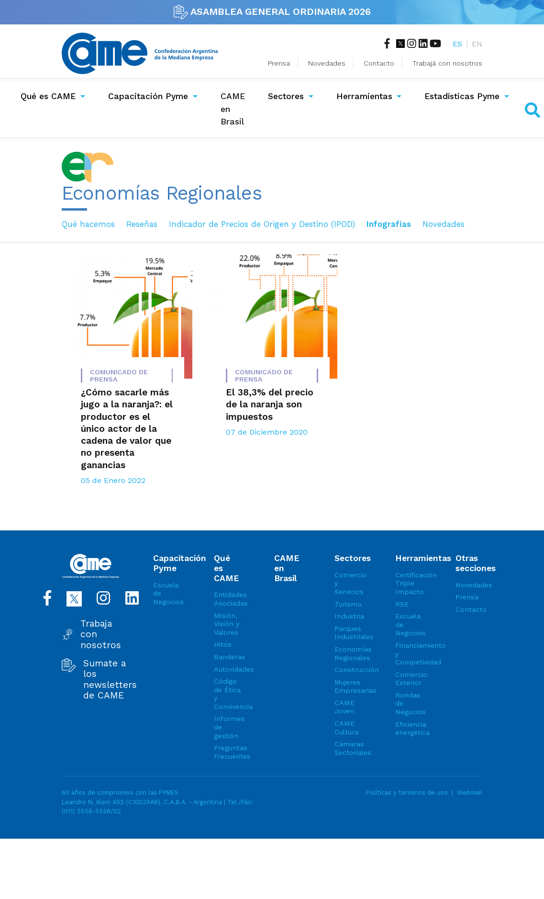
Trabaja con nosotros (100, 634)
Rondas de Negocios (408, 703)
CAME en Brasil (235, 108)
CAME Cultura (346, 727)
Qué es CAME (48, 96)
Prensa (279, 63)
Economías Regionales (347, 653)
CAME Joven (344, 707)
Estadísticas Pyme (462, 96)
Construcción (347, 670)
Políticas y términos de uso (407, 792)
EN (477, 43)
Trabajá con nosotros (447, 63)
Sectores (286, 96)
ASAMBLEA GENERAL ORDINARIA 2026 (272, 11)
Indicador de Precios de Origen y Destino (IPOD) (262, 224)
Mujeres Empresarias (347, 686)
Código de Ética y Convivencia (227, 693)
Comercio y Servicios (347, 583)
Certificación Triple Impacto (408, 583)
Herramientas (364, 96)
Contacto (379, 63)
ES (457, 43)
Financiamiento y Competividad (408, 653)
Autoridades (227, 669)
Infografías (388, 224)
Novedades (326, 63)
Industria (347, 616)
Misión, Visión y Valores (226, 624)
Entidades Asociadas (227, 599)
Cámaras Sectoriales (347, 748)
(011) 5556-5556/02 (91, 811)
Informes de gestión (227, 727)
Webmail (469, 792)
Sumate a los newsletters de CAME (110, 679)
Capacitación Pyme (148, 96)
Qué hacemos (88, 224)
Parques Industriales (347, 633)
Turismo (347, 604)
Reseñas (141, 224)
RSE (402, 604)
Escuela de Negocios (166, 593)
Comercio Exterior (408, 679)
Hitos (223, 644)
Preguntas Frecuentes (227, 752)
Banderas (227, 657)
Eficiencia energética (408, 728)
